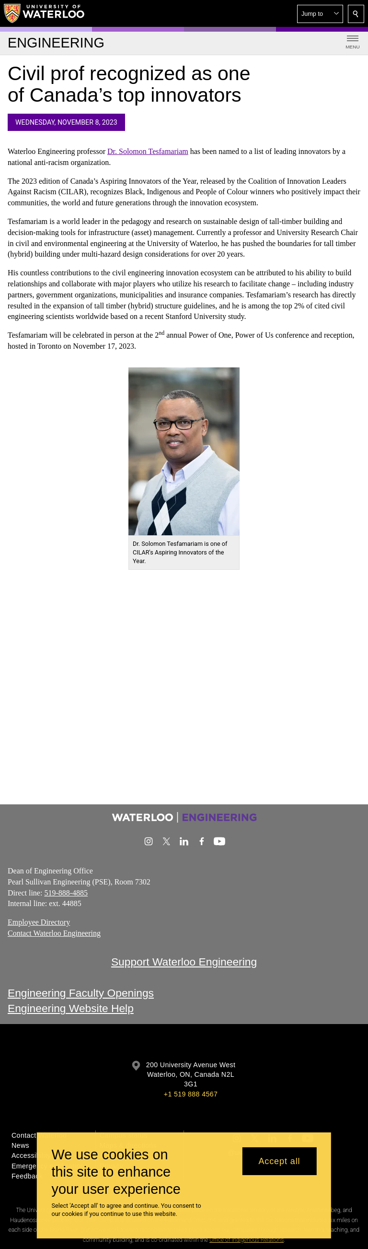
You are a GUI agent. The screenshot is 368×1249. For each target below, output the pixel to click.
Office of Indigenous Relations (246, 1240)
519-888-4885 (66, 892)
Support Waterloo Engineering (184, 961)
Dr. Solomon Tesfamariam (147, 151)
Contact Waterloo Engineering (54, 933)
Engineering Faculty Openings (81, 993)
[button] (320, 14)
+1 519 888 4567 (191, 1094)
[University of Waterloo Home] (44, 13)
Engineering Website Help (71, 1008)
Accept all (279, 1161)
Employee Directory (39, 922)
